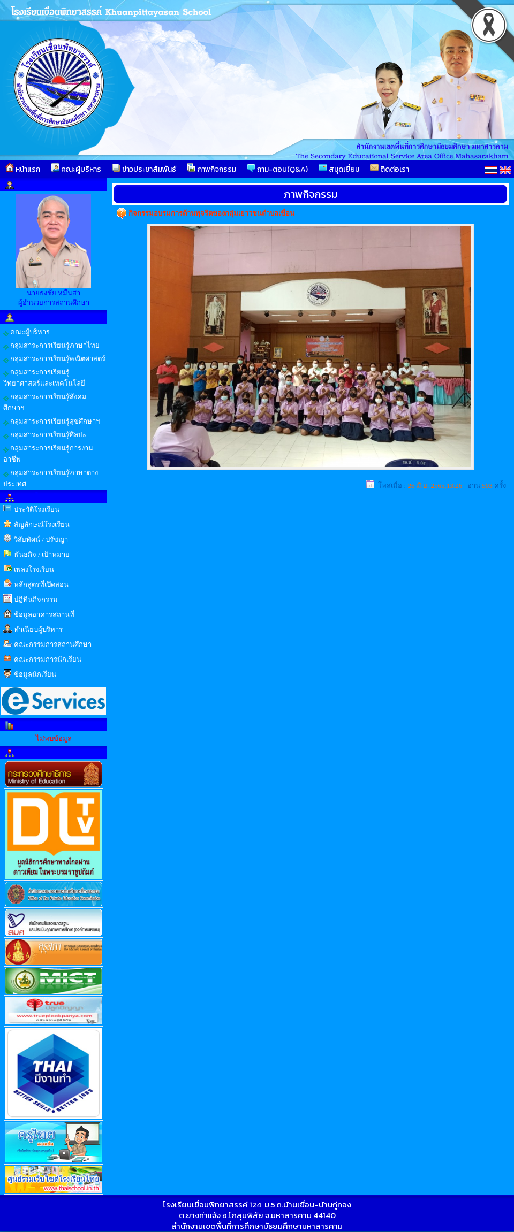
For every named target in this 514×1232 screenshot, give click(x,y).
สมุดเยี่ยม (339, 169)
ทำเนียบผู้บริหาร (38, 629)
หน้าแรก (22, 169)
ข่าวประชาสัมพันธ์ (144, 169)
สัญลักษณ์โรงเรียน (42, 525)
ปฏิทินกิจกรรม (36, 599)
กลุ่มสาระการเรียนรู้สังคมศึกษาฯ (45, 402)
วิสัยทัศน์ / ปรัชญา (41, 539)
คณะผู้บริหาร (76, 169)
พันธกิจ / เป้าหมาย (42, 554)
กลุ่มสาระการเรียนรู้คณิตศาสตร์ (54, 359)
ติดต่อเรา (389, 169)
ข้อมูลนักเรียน (35, 674)
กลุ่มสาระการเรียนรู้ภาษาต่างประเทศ (50, 478)
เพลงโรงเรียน (34, 569)
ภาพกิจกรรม (211, 169)
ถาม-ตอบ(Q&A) (277, 169)
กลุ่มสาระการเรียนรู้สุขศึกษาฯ (51, 421)
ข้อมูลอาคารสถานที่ (44, 614)
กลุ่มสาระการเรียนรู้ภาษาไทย (51, 345)
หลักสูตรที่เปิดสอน (41, 584)
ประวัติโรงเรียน (36, 510)
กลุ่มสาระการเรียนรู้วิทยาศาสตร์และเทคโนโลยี (44, 377)
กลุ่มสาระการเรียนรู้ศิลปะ (44, 435)
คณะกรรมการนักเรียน (47, 659)
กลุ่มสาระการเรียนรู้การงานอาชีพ (48, 453)
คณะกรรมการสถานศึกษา (53, 644)
